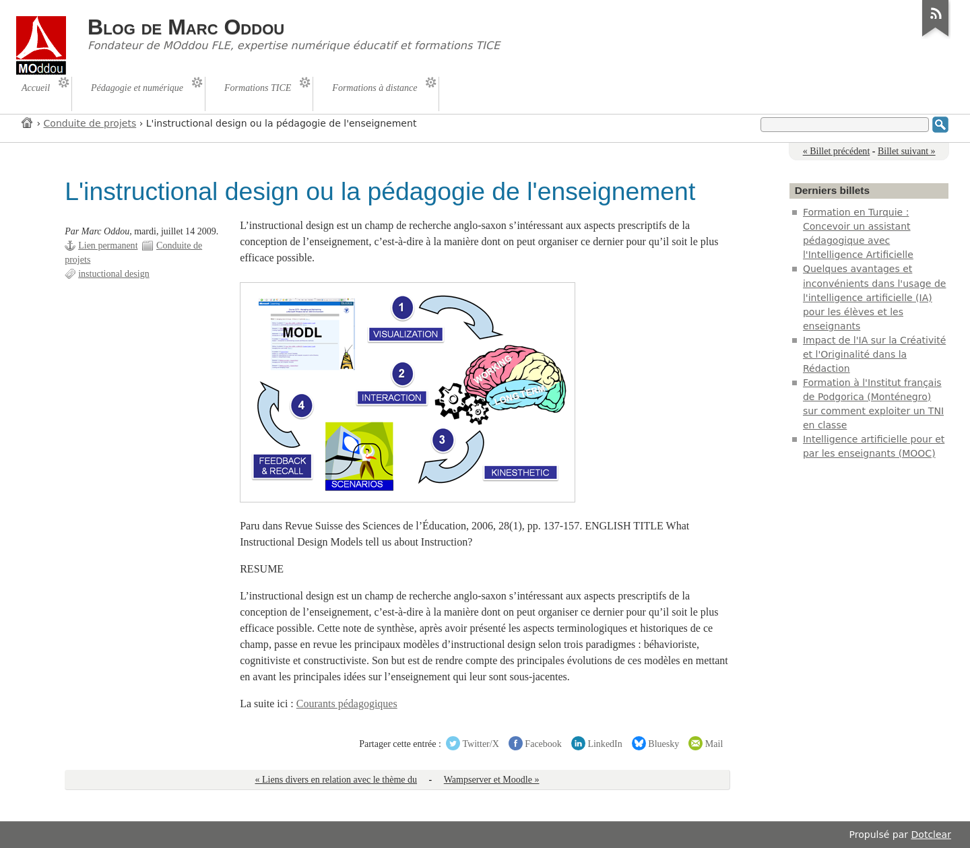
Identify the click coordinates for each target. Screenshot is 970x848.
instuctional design (114, 274)
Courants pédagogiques (346, 703)
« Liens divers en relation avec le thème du (336, 780)
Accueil (28, 122)
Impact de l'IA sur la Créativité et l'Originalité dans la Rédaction (874, 354)
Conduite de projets (90, 123)
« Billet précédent (836, 151)
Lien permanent (107, 245)
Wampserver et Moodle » (492, 780)
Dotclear (931, 834)
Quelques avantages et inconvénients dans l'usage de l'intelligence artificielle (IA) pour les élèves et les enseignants (874, 297)
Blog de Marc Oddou (186, 27)
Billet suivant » (907, 151)
